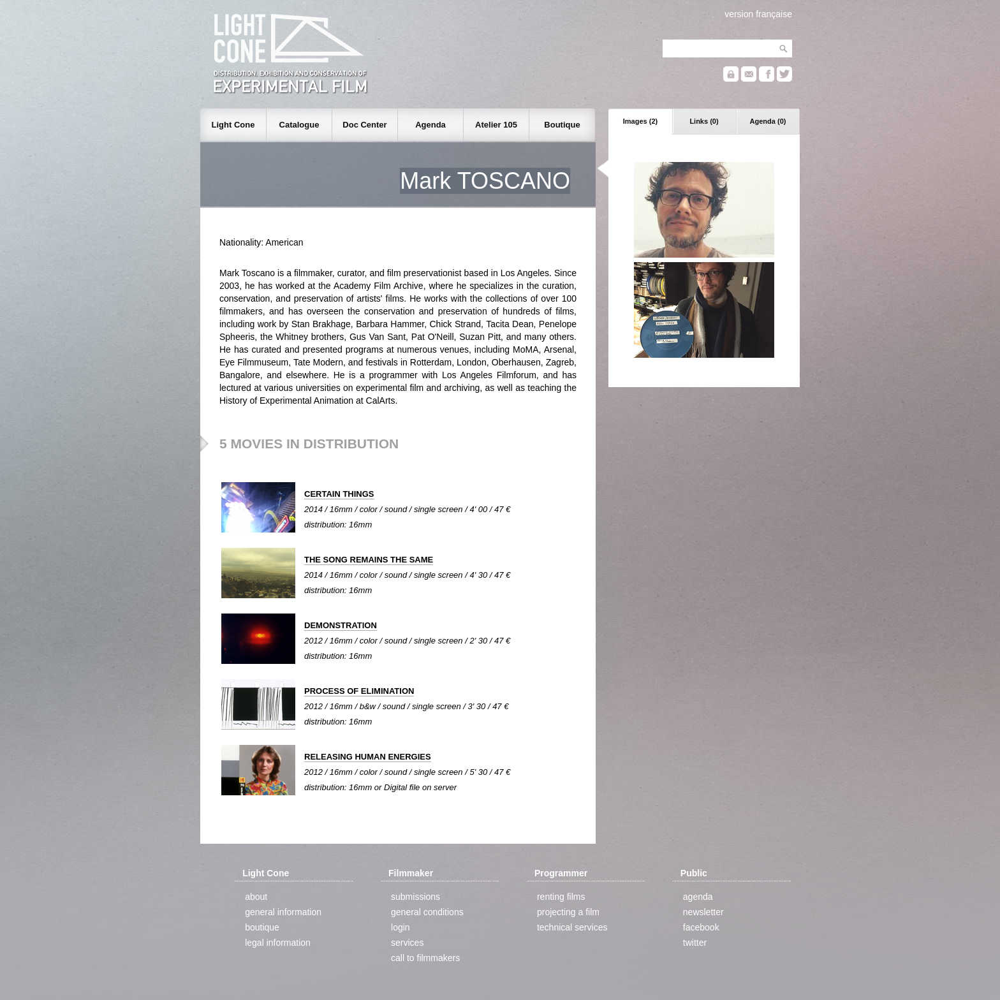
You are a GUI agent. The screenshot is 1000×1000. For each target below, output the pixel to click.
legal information (278, 943)
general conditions (427, 912)
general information (283, 912)
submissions (415, 897)
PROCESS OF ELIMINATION (359, 691)
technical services (572, 927)
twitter (695, 943)
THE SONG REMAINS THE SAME (368, 559)
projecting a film (568, 912)
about (256, 897)
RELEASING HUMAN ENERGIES (367, 756)
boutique (262, 927)
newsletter (703, 912)
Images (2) (640, 121)
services (407, 943)
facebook (701, 927)
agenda (698, 897)
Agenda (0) (768, 121)
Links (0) (703, 121)
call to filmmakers (425, 958)
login (400, 927)
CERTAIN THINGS (339, 494)
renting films (561, 897)
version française (758, 14)
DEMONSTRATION (340, 625)
